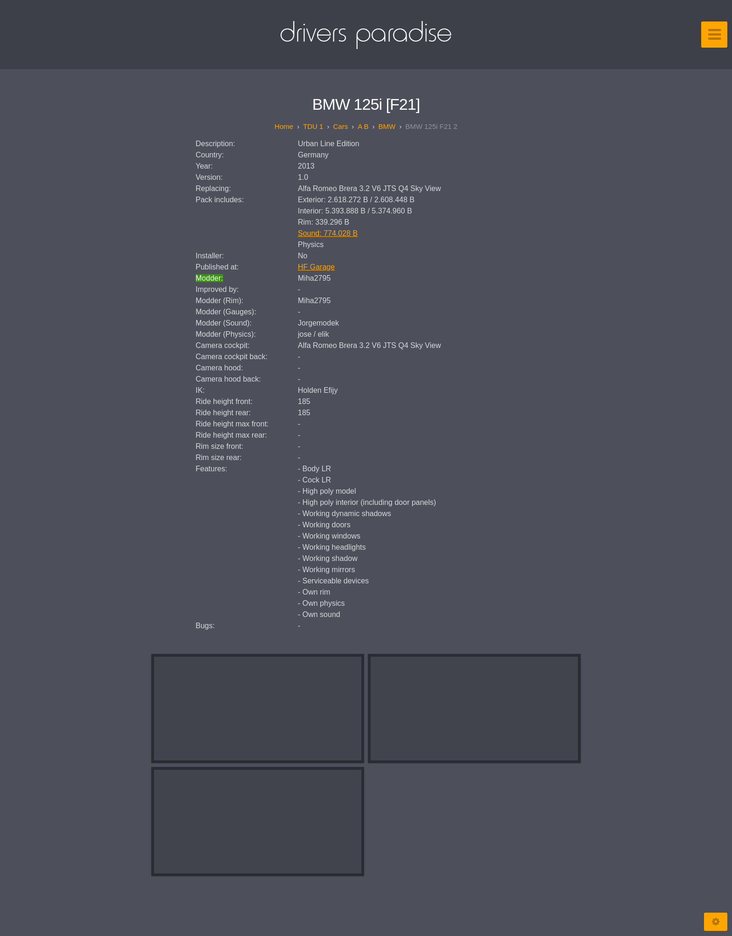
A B (363, 126)
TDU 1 (313, 126)
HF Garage (316, 267)
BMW (387, 126)
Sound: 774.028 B (328, 233)
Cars (340, 126)
